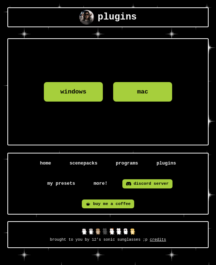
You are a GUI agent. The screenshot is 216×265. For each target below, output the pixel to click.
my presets (61, 183)
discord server (147, 183)
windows (73, 91)
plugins (166, 163)
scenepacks (84, 163)
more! (101, 183)
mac (142, 91)
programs (127, 163)
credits (158, 239)
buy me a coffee (108, 203)
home (45, 163)
